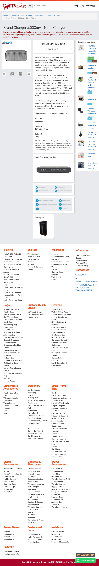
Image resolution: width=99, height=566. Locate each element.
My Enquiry (88, 6)
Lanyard (54, 274)
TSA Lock (55, 504)
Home (5, 15)
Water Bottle (9, 403)
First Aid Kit (56, 469)
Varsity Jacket (34, 259)
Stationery (34, 386)
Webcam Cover (34, 471)
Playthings (55, 446)
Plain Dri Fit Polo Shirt (13, 254)
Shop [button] (77, 6)
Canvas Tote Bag (10, 350)
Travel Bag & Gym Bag (12, 360)
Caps (53, 280)
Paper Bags (8, 327)
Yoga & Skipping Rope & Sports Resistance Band (61, 317)
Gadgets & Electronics (35, 15)
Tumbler (6, 408)
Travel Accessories (58, 463)
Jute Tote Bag (9, 335)
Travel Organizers (59, 507)
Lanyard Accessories (60, 262)
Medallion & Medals (59, 408)
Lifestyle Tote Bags (11, 332)
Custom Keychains (59, 429)
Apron (54, 269)
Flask (5, 411)
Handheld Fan (33, 504)
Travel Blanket (57, 471)
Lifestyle (56, 305)
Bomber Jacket (34, 257)
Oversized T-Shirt (11, 262)
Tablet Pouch (9, 330)
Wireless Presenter (36, 484)
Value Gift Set (57, 309)
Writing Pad (33, 398)
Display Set (32, 410)
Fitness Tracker (34, 469)
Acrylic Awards (34, 390)
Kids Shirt (7, 257)
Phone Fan (7, 492)
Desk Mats (32, 476)
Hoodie (31, 264)
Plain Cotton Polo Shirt (13, 259)
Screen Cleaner (57, 436)
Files (29, 426)
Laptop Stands (34, 492)
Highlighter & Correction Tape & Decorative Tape (35, 431)
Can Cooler (56, 426)
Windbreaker (33, 254)
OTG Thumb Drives (36, 315)
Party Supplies (57, 421)
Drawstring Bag (10, 325)
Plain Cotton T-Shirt (12, 292)
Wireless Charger (35, 507)
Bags (6, 305)
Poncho (31, 262)
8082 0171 (80, 275)
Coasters (55, 434)
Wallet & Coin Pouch (60, 312)
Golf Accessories (58, 337)
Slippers (54, 254)
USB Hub (31, 515)
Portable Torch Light (60, 403)
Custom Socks (57, 272)
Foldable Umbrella (11, 551)
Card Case (55, 449)
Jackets (32, 250)
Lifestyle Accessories (60, 353)
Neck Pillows (56, 476)
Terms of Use (81, 263)
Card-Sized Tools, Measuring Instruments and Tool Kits (61, 398)
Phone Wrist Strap (59, 264)
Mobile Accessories (10, 463)
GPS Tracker (33, 510)
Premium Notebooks (60, 542)
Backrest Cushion (58, 330)
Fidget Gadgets (58, 406)
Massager (32, 517)
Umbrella (8, 547)
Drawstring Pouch (11, 309)
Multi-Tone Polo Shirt (12, 300)
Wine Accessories (11, 398)
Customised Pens (35, 529)
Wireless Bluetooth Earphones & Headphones (36, 496)
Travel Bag (55, 474)
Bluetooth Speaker (54, 15)
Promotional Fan (58, 452)
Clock (53, 393)
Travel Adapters (58, 484)
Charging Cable (9, 484)
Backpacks (7, 378)
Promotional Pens (35, 534)
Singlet (6, 285)
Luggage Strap (57, 487)
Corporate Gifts (17, 15)
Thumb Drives (33, 317)
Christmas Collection (60, 340)
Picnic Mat (55, 360)
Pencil (30, 395)
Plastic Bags (8, 312)
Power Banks (11, 528)
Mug (5, 413)
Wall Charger (33, 487)
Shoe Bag (7, 355)
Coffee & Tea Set (10, 406)
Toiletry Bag (8, 358)
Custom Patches (58, 413)
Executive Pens (34, 542)
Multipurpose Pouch (12, 353)
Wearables (57, 250)
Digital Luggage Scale (60, 489)
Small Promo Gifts (59, 387)
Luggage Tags (57, 497)
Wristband (56, 277)
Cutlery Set (56, 358)
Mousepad (32, 489)
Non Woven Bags (10, 317)
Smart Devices (34, 474)
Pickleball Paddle (58, 327)
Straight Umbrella (11, 554)
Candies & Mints (58, 423)
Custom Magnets (58, 439)
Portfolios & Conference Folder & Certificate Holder (36, 415)
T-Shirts (8, 250)
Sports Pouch (9, 381)
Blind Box (55, 411)
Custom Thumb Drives (37, 306)
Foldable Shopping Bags (13, 337)
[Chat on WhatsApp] (85, 560)
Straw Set (7, 400)
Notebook (57, 528)
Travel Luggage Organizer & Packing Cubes (12, 345)
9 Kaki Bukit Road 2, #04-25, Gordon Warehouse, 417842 (84, 287)
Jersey (6, 272)
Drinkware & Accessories (10, 387)
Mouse (30, 512)
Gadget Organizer (11, 340)
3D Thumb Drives (35, 312)
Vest (53, 267)
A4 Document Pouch (12, 314)
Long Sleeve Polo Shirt (12, 264)
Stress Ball (55, 431)
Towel (54, 355)
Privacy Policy (81, 260)
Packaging (32, 392)
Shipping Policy (81, 265)
